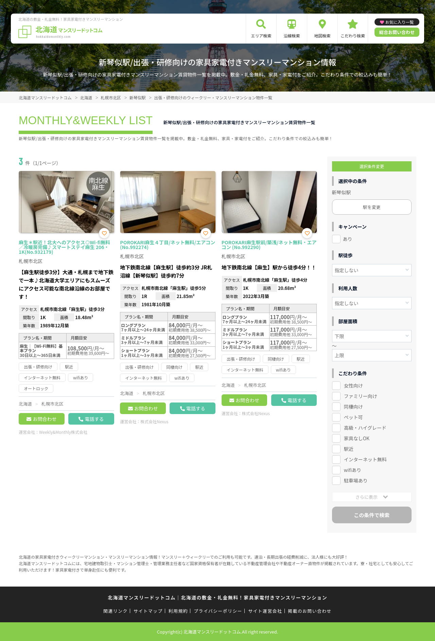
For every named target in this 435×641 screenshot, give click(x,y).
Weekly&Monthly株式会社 (63, 432)
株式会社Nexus (154, 421)
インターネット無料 (365, 459)
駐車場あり (356, 480)
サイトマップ (148, 611)
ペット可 (353, 417)
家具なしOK (356, 438)
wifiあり (352, 469)
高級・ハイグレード (365, 427)
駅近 (348, 448)
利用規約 (178, 611)
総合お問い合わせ (397, 32)
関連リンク (115, 611)
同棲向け (353, 406)
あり (347, 238)
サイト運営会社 (265, 611)
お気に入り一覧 (399, 22)
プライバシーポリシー (218, 611)
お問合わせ (44, 418)
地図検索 (322, 35)
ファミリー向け (360, 396)
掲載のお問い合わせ (310, 611)
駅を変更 (372, 207)
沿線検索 (291, 35)
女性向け (353, 385)
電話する (94, 418)
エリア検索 (261, 35)
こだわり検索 (353, 35)
